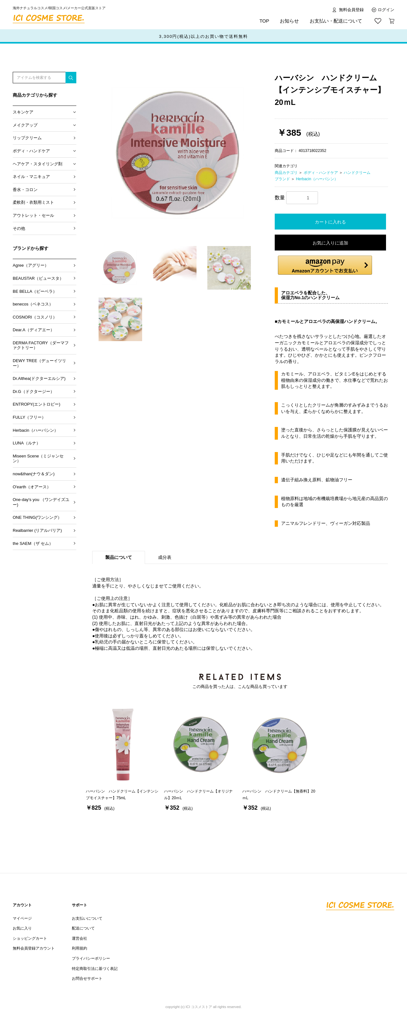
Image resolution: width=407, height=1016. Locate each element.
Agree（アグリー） (31, 265)
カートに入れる (330, 221)
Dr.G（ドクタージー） (33, 391)
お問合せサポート (87, 978)
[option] (181, 154)
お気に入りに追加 (330, 242)
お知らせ (289, 21)
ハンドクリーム (357, 172)
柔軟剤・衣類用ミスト (33, 202)
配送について (83, 928)
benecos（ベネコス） (33, 304)
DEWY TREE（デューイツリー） (39, 363)
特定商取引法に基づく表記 (95, 968)
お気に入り (22, 928)
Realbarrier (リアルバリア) (37, 530)
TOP (264, 21)
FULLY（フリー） (29, 417)
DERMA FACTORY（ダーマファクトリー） (41, 345)
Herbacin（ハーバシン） (35, 430)
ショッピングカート (30, 938)
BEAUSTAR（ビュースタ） (38, 278)
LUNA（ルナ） (26, 443)
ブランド (282, 179)
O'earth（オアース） (32, 486)
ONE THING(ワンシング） (37, 517)
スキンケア (23, 112)
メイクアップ (25, 125)
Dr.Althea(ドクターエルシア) (39, 378)
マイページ (22, 918)
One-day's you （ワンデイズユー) (41, 502)
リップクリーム (27, 137)
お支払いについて (87, 918)
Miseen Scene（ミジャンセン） (38, 458)
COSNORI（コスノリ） (35, 317)
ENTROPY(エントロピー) (36, 404)
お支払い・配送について (336, 21)
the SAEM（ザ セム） (33, 543)
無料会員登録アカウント (34, 948)
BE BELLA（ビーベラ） (35, 291)
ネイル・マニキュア (31, 176)
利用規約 (79, 948)
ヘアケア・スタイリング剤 (37, 163)
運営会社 (79, 938)
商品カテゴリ (286, 172)
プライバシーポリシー (91, 958)
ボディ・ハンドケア (31, 150)
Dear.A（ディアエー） (33, 329)
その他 (19, 228)
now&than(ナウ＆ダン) (33, 473)
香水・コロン (25, 189)
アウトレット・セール (33, 215)
